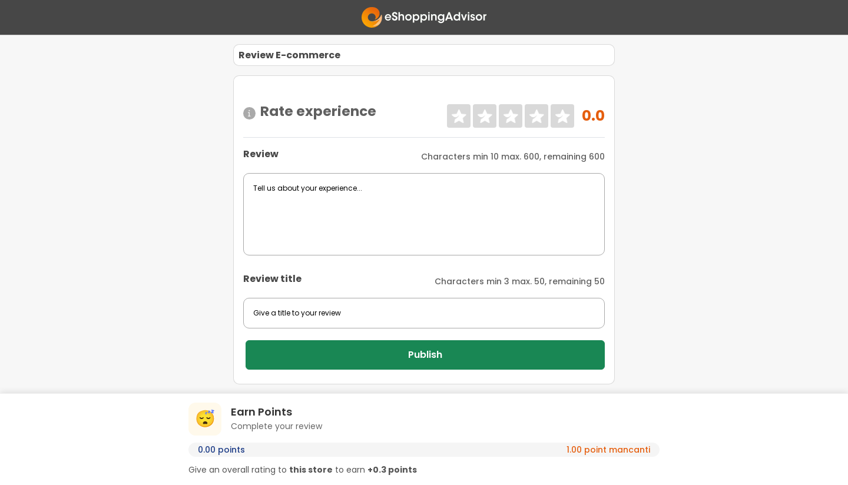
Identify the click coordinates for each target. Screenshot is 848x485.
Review (261, 154)
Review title (272, 278)
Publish (425, 354)
